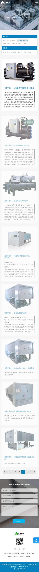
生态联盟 (16, 556)
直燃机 (24, 43)
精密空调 (14, 43)
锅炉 (19, 43)
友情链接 (28, 556)
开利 (4, 52)
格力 (25, 52)
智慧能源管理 (24, 553)
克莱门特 (20, 52)
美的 (29, 52)
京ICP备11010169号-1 (23, 567)
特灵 (8, 52)
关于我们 (22, 556)
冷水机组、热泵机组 (22, 40)
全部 (4, 40)
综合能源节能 (16, 553)
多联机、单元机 (11, 40)
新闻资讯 (10, 556)
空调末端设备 (6, 43)
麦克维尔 (13, 52)
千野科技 (22, 569)
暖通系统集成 (7, 553)
